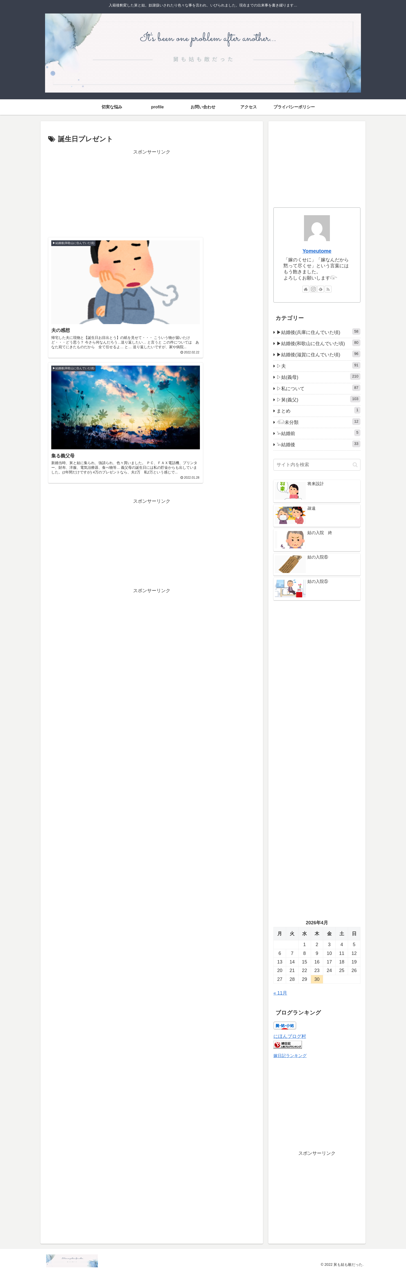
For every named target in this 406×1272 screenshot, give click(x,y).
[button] (355, 465)
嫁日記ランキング (290, 1055)
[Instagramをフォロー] (313, 289)
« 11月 (280, 993)
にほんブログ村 (289, 1036)
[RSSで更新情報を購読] (328, 289)
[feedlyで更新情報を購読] (320, 289)
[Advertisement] (151, 192)
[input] (316, 465)
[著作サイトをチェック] (305, 289)
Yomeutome (316, 251)
